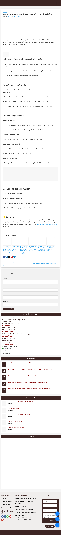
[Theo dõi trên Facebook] (2, 516)
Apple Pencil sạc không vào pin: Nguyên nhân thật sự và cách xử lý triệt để (27, 382)
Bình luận (5, 278)
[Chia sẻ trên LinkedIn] (14, 257)
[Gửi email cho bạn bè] (9, 257)
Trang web (5, 301)
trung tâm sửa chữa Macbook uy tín (46, 224)
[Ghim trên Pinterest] (12, 257)
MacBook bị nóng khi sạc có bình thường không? (46, 263)
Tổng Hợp (5, 12)
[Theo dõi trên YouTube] (2, 520)
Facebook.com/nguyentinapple (28, 512)
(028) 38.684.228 (25, 501)
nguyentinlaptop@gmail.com (26, 509)
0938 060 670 (23, 506)
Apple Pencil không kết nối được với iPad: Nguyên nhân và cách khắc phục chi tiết (29, 388)
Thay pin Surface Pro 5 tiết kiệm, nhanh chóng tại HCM (15, 248)
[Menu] (58, 3)
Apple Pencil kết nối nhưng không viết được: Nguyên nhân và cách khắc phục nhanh (30, 369)
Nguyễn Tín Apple (18, 16)
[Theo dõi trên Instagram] (5, 516)
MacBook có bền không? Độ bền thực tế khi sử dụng (50, 248)
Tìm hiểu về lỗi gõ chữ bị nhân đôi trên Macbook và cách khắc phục (41, 248)
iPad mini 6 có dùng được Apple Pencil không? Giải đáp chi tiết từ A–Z (26, 375)
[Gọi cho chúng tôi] (7, 516)
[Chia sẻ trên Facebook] (4, 257)
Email (4, 294)
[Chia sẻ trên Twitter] (6, 257)
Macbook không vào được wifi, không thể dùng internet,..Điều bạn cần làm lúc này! (7, 249)
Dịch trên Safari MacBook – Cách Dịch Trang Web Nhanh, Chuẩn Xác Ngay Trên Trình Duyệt (24, 250)
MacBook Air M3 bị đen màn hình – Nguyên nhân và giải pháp (33, 248)
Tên (4, 287)
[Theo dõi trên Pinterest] (10, 516)
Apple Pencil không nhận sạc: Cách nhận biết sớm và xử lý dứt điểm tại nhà (27, 363)
